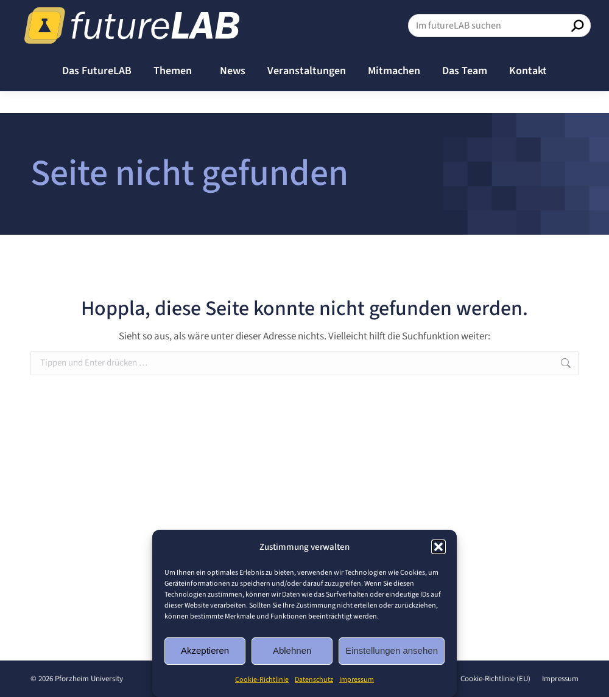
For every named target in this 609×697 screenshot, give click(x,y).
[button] (438, 547)
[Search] (499, 47)
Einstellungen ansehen (391, 650)
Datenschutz (314, 679)
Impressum (356, 679)
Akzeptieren (205, 650)
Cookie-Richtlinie (262, 679)
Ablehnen (292, 650)
